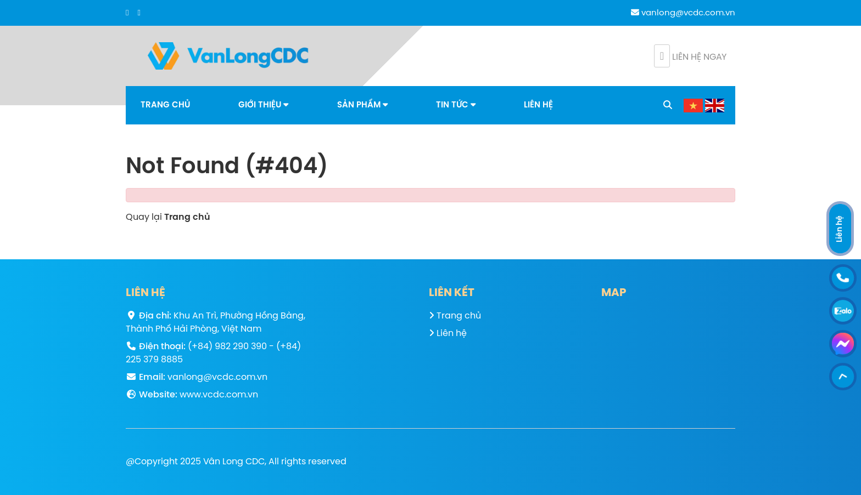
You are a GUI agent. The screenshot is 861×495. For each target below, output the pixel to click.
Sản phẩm (362, 105)
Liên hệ (538, 105)
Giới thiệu (263, 105)
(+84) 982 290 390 (227, 346)
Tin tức (456, 105)
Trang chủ (165, 105)
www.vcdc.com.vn (219, 395)
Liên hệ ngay (690, 55)
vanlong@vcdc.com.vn (683, 13)
